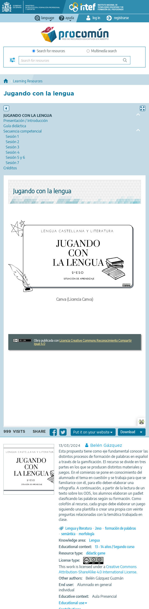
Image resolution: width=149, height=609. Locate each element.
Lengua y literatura (78, 528)
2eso (98, 528)
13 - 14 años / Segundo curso (114, 546)
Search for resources (48, 51)
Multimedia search (102, 51)
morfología (86, 533)
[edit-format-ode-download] (132, 432)
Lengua (94, 540)
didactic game (95, 553)
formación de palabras (120, 528)
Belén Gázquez (106, 445)
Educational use (71, 602)
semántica (68, 533)
